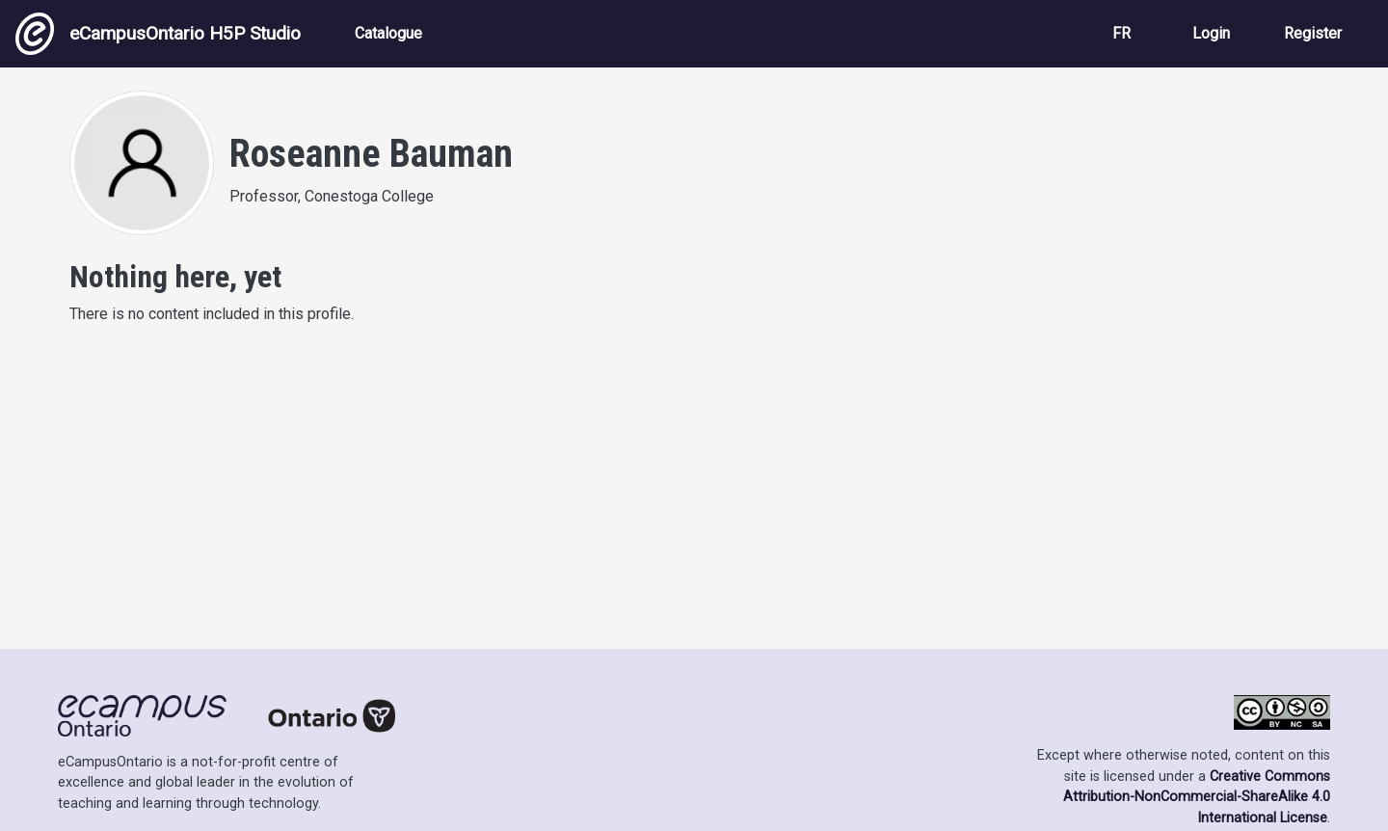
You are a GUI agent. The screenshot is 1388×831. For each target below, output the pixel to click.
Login (1211, 33)
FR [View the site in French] (1121, 33)
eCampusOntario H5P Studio (158, 34)
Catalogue (388, 33)
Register (1313, 33)
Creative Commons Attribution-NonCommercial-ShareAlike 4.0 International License (1196, 797)
